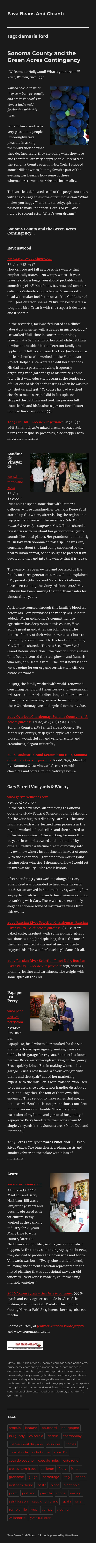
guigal (33, 1477)
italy (67, 1477)
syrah (51, 1391)
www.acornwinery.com (24, 1184)
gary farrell (44, 1371)
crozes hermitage (22, 1469)
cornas (71, 1444)
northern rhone (21, 1485)
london (80, 1477)
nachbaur (13, 1383)
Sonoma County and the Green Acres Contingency (43, 56)
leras (37, 1379)
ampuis (15, 1428)
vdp (34, 1509)
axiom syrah (58, 1362)
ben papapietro (77, 1362)
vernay (47, 1509)
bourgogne (70, 1428)
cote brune (41, 1452)
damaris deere (72, 1366)
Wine (35, 1362)
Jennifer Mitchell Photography (60, 1326)
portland (28, 1493)
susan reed (40, 1391)
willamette (17, 1518)
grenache (16, 1477)
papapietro (66, 1383)
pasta (42, 1485)
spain (67, 1501)
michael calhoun (71, 1379)
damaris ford (15, 1371)
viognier (61, 1391)
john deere (48, 1375)
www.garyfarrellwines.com (27, 797)
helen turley (15, 1375)
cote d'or (61, 1452)
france (75, 1469)
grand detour (60, 1371)
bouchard (49, 1428)
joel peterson (32, 1375)
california (36, 1436)
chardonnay (31, 1366)
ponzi (13, 1493)
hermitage (51, 1477)
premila (46, 1493)
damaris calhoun (50, 1366)
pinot (55, 1485)
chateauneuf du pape (26, 1444)
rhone (61, 1493)
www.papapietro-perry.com (15, 1016)
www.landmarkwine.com (15, 482)
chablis (53, 1436)
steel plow (25, 1391)
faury (62, 1469)
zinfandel (73, 1391)
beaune (31, 1428)
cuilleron (47, 1469)
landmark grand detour (72, 1375)
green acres (77, 1371)
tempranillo (18, 1509)
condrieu (54, 1444)
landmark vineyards (20, 1379)
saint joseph (18, 1501)
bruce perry (14, 1366)
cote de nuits (48, 1460)
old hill (25, 1383)
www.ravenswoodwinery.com (29, 258)
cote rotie (70, 1460)
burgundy (17, 1436)
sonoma (12, 1391)
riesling (75, 1493)
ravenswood (36, 1387)
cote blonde (18, 1452)
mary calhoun (50, 1379)
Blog (28, 1362)
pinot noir (21, 1387)
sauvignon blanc (45, 1501)
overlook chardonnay (44, 1383)
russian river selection (73, 1387)
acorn (46, 1362)
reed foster (52, 1387)
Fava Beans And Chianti (35, 13)
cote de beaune (21, 1460)
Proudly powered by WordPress (59, 1535)
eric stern (30, 1371)
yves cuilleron (40, 1518)
